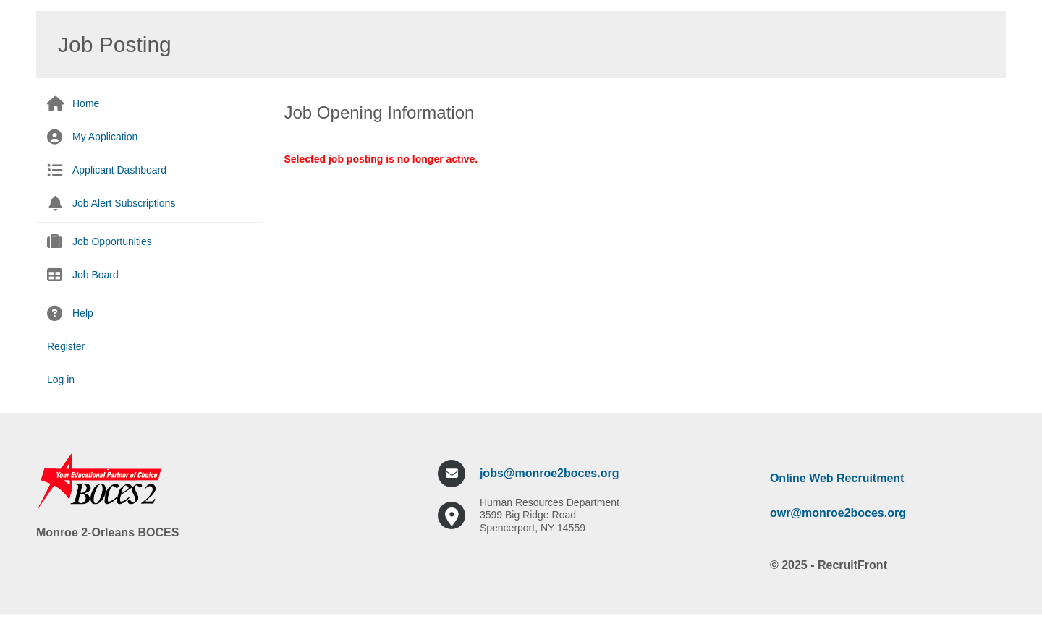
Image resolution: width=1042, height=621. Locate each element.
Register (66, 346)
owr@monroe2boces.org (838, 513)
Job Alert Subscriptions (123, 203)
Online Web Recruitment (837, 478)
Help (82, 313)
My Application (104, 136)
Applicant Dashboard (119, 170)
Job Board (95, 274)
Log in (61, 379)
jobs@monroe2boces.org (549, 473)
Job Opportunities (112, 241)
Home (85, 103)
